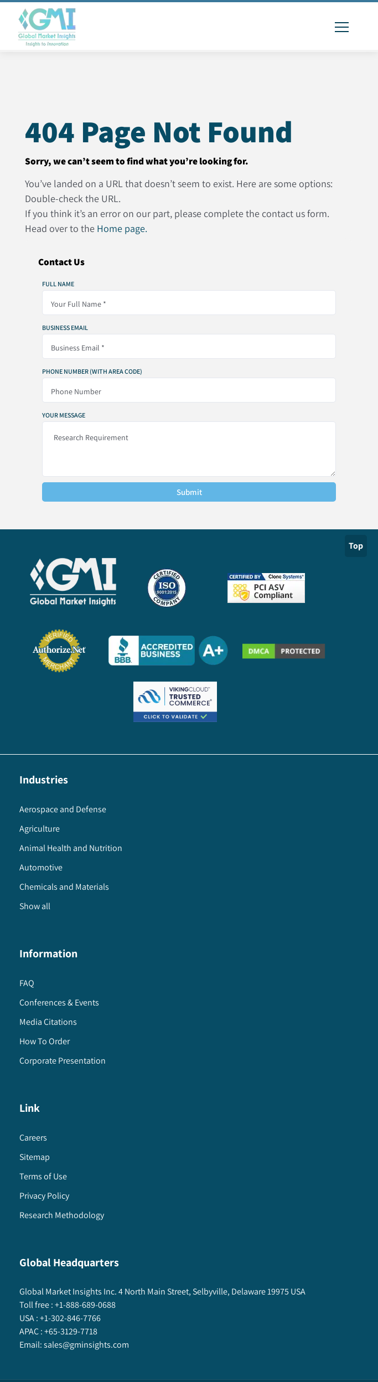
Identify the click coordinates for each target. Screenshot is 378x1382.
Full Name (58, 284)
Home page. (122, 228)
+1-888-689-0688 (84, 1305)
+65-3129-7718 (70, 1331)
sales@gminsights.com (85, 1344)
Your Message (63, 415)
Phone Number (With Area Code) (92, 371)
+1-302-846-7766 (69, 1318)
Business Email (65, 327)
